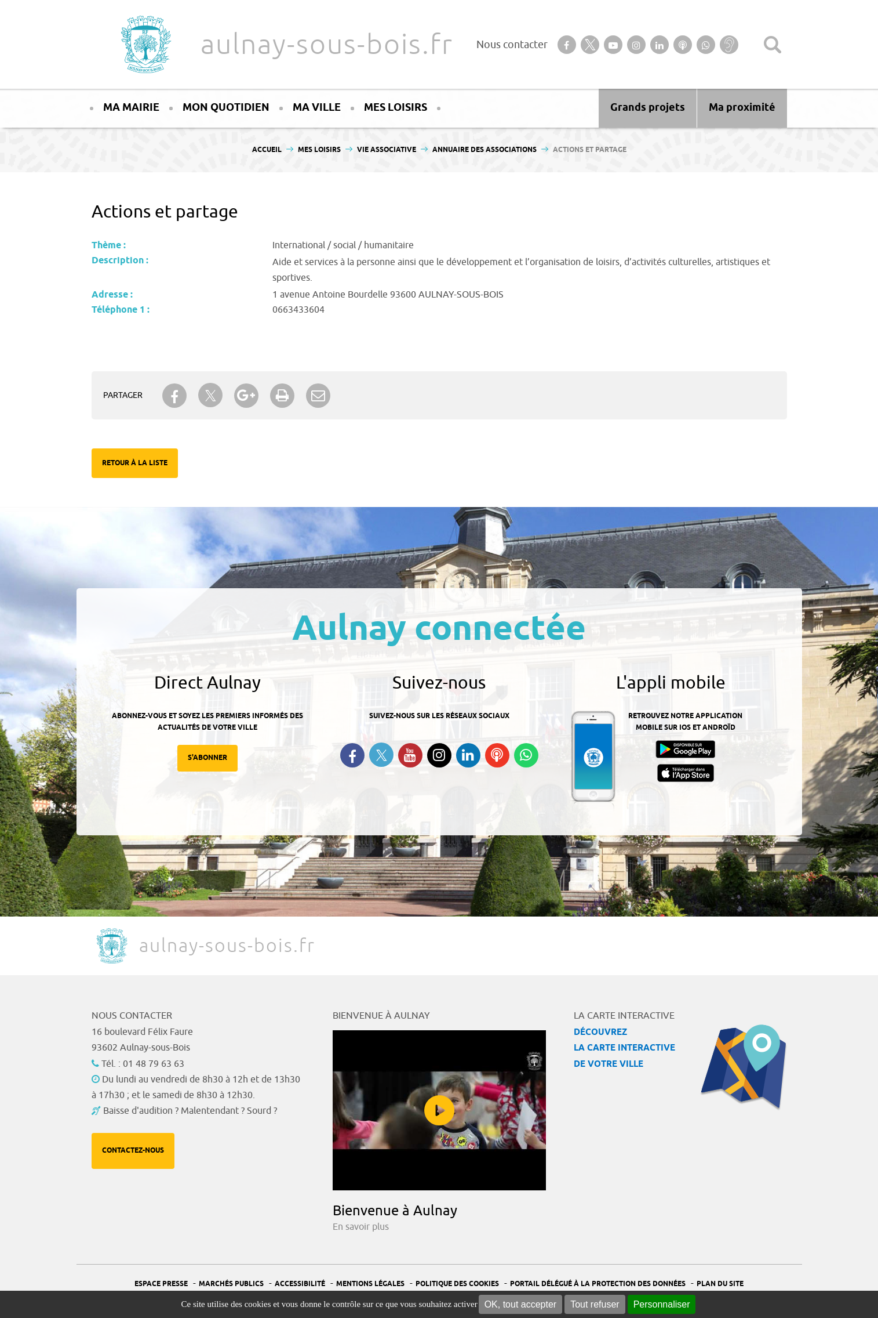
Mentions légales (370, 1284)
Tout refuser (594, 1304)
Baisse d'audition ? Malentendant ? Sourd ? (190, 1111)
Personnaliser (661, 1304)
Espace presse (161, 1284)
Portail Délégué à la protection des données (598, 1284)
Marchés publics (231, 1284)
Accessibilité (300, 1284)
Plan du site (720, 1284)
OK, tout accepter (520, 1304)
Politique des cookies (457, 1284)
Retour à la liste (134, 463)
